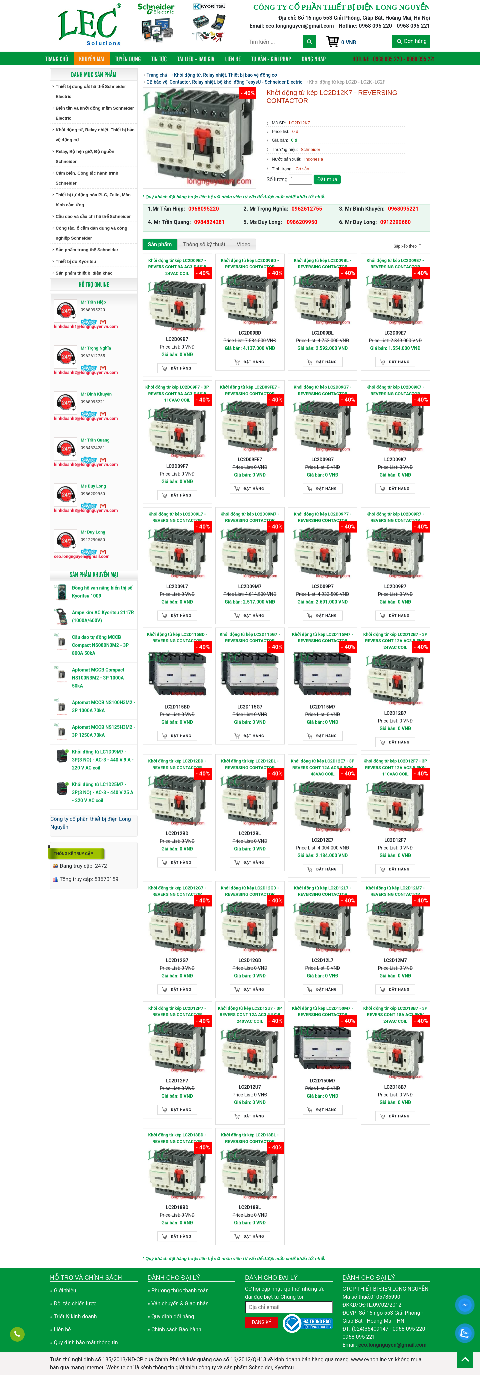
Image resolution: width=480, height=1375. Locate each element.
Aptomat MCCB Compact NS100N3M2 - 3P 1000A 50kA (98, 677)
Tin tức (159, 58)
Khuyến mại (91, 58)
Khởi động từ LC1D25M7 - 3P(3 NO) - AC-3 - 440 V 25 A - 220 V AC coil (102, 792)
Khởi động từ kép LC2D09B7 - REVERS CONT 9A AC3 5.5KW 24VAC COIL (177, 267)
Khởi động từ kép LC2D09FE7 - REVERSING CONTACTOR (250, 390)
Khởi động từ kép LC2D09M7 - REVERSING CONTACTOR (250, 517)
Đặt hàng (181, 368)
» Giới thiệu (63, 1290)
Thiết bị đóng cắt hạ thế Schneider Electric (91, 91)
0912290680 (395, 222)
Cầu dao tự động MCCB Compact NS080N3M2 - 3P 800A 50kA (100, 645)
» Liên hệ (60, 1329)
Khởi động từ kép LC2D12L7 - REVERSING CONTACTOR (322, 891)
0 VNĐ (349, 42)
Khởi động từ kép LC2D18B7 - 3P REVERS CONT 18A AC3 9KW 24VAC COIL (395, 1015)
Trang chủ (59, 58)
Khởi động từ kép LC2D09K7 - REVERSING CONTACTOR (395, 390)
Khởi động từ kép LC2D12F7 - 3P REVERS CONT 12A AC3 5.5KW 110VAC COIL (395, 767)
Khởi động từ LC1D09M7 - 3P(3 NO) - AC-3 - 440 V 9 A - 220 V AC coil (103, 759)
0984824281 (209, 222)
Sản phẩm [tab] (160, 244)
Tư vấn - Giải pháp (271, 58)
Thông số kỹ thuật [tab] (204, 244)
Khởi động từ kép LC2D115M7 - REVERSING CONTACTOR (322, 638)
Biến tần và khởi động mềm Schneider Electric (95, 113)
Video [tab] (243, 244)
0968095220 (203, 209)
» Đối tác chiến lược (73, 1303)
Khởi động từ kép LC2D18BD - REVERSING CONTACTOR (177, 1138)
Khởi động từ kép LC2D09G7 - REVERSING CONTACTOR (323, 390)
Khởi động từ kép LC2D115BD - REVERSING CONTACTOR (177, 638)
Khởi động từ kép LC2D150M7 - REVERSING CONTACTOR (322, 1011)
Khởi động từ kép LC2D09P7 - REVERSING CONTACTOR (322, 517)
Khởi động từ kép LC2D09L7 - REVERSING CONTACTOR (177, 517)
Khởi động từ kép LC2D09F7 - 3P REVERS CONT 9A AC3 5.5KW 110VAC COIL (177, 394)
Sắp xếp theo (407, 246)
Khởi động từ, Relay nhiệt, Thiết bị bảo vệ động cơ (95, 134)
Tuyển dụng (128, 58)
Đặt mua (327, 179)
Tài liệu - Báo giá (195, 58)
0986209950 (301, 222)
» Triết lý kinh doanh (73, 1316)
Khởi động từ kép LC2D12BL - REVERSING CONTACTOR (250, 764)
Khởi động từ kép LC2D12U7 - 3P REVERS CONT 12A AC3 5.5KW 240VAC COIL (250, 1015)
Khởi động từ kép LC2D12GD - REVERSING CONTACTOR (250, 891)
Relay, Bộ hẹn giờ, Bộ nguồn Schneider (85, 156)
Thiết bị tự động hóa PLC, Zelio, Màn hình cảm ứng (93, 199)
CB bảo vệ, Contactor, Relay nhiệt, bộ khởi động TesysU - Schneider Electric (225, 82)
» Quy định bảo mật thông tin (84, 1342)
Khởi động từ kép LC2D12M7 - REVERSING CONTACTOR (395, 891)
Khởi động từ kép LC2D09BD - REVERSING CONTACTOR (250, 264)
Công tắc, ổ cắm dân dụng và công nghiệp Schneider (91, 233)
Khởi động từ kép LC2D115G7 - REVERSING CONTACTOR (250, 638)
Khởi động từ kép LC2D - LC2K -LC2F (347, 82)
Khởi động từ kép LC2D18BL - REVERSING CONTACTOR (250, 1138)
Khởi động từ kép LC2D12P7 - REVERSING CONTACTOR (177, 1011)
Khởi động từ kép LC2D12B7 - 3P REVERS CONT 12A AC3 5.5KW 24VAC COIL (395, 641)
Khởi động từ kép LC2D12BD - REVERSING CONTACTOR (177, 764)
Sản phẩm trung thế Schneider (87, 249)
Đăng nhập (314, 58)
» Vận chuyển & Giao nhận (178, 1303)
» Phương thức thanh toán (178, 1290)
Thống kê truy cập (73, 853)
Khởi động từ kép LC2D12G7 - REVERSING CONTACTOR (177, 891)
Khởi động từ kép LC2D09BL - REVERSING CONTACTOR (322, 264)
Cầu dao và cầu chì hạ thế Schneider (93, 216)
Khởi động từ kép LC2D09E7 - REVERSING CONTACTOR (395, 264)
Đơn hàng (412, 41)
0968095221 (403, 209)
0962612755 (307, 209)
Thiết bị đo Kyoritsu (76, 261)
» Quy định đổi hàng (171, 1316)
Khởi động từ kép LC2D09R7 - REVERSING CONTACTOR (395, 517)
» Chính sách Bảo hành (174, 1329)
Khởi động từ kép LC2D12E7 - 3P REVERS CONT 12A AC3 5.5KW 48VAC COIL (322, 767)
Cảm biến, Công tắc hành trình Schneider (87, 178)
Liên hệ (233, 58)
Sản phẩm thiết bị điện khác (84, 273)
